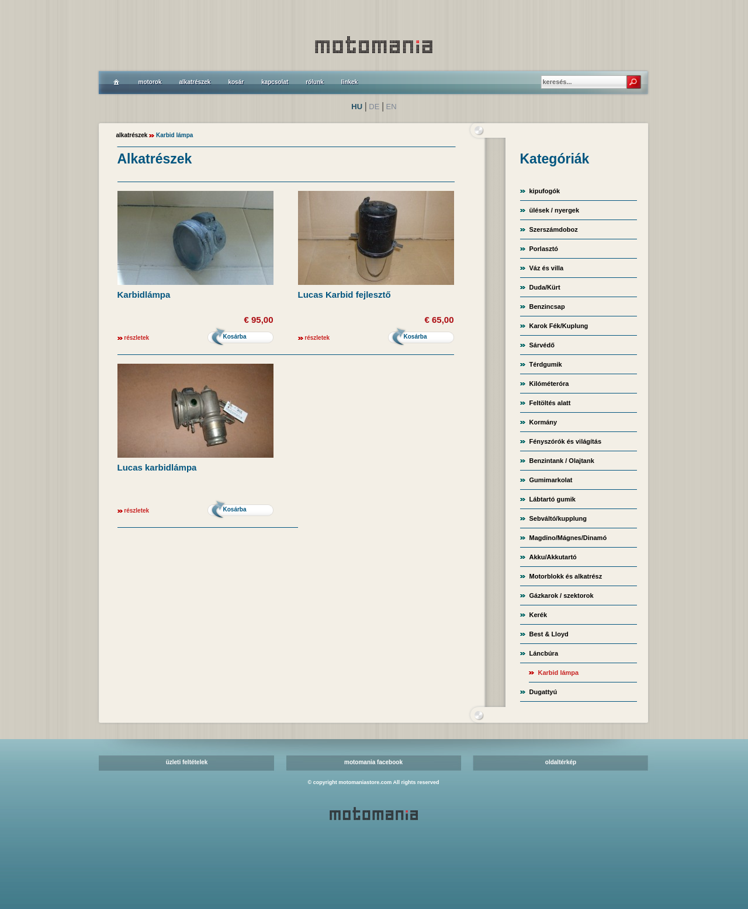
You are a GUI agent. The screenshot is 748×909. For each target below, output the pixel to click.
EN (391, 106)
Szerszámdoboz (553, 229)
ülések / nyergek (554, 210)
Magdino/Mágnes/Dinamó (568, 537)
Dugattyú (543, 691)
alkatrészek (132, 135)
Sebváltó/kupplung (558, 518)
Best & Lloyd (549, 634)
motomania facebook (373, 762)
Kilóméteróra (549, 383)
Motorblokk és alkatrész (565, 576)
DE (374, 106)
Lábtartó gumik (552, 499)
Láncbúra (544, 653)
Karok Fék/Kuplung (558, 325)
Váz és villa (546, 267)
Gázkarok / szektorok (561, 595)
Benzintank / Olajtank (561, 460)
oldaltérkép (560, 762)
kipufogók (544, 190)
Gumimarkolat (551, 479)
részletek (136, 338)
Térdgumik (545, 364)
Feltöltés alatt (550, 402)
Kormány (543, 422)
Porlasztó (544, 248)
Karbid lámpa (558, 672)
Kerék (538, 614)
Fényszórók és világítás (565, 441)
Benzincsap (547, 306)
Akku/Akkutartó (553, 556)
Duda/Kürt (544, 287)
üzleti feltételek (187, 762)
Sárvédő (542, 345)
